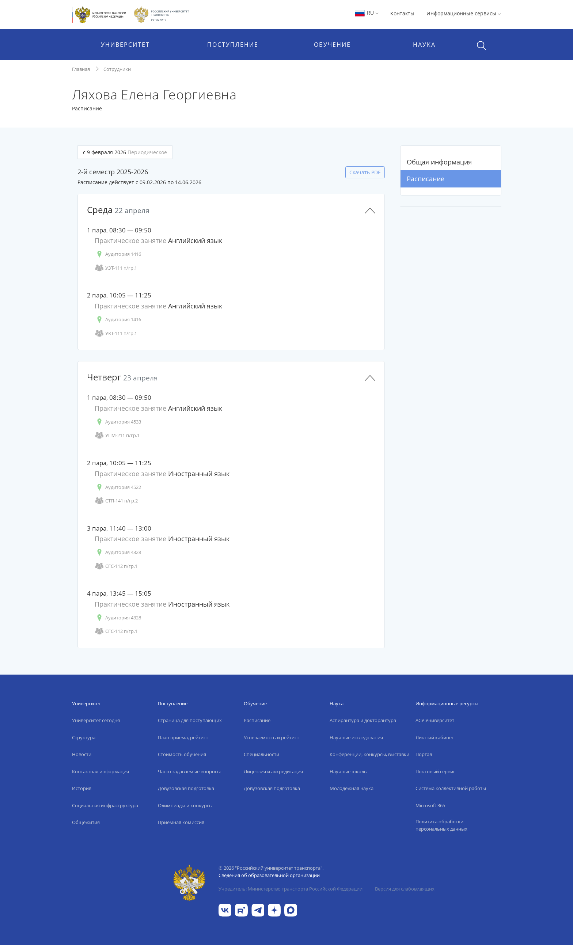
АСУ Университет (434, 720)
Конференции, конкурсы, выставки (369, 754)
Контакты (402, 13)
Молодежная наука (351, 788)
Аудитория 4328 (118, 552)
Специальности (261, 754)
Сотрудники (117, 69)
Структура (83, 737)
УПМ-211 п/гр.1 (117, 435)
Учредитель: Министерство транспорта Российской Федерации (291, 888)
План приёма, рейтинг (183, 737)
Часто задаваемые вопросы (189, 771)
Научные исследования (356, 737)
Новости (81, 754)
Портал (423, 754)
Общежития (86, 822)
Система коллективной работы (450, 788)
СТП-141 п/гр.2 (116, 500)
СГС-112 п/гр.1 (116, 566)
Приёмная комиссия (181, 822)
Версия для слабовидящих (405, 888)
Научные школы (349, 771)
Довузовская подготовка (186, 788)
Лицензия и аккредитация (273, 771)
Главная (81, 69)
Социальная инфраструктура (105, 805)
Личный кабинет (434, 737)
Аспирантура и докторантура (363, 720)
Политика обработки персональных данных (441, 825)
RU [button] (366, 12)
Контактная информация (100, 771)
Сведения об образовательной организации (269, 875)
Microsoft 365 (430, 805)
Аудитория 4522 (118, 487)
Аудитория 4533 (118, 421)
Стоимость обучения (182, 754)
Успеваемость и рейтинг (272, 737)
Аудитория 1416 (118, 254)
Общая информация (439, 162)
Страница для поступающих (190, 720)
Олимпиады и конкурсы (185, 805)
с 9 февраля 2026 (125, 152)
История (81, 788)
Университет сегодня (96, 720)
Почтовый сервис (435, 771)
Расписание (425, 178)
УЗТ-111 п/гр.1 (116, 268)
